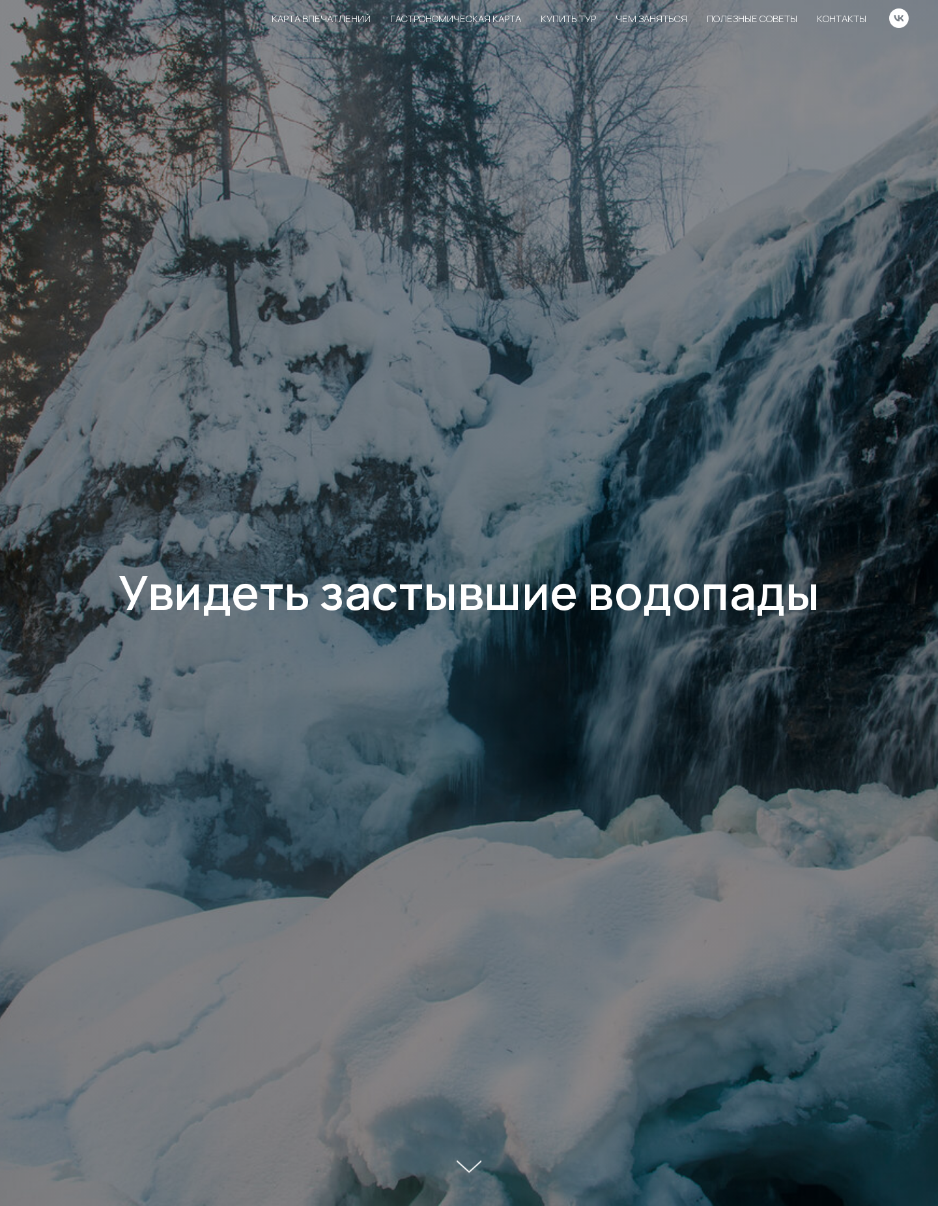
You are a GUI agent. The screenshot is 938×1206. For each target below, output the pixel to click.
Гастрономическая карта (455, 18)
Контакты (841, 18)
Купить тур (568, 18)
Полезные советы (752, 18)
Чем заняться (651, 18)
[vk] (899, 18)
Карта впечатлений (321, 18)
